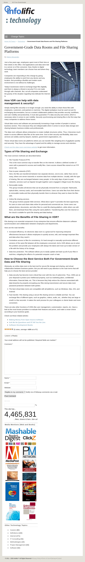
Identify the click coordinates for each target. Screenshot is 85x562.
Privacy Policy (36, 558)
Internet (13, 536)
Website (7, 388)
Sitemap (53, 558)
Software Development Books (21, 325)
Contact (59, 558)
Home (6, 2)
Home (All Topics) (10, 41)
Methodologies (15, 542)
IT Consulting (15, 539)
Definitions (14, 533)
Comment (8, 344)
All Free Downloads (19, 2)
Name (7, 378)
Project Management (18, 545)
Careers (13, 530)
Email (7, 383)
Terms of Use (46, 558)
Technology (21, 41)
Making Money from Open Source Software (26, 320)
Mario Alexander (13, 57)
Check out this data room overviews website (20, 147)
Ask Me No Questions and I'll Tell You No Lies (27, 322)
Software (13, 548)
